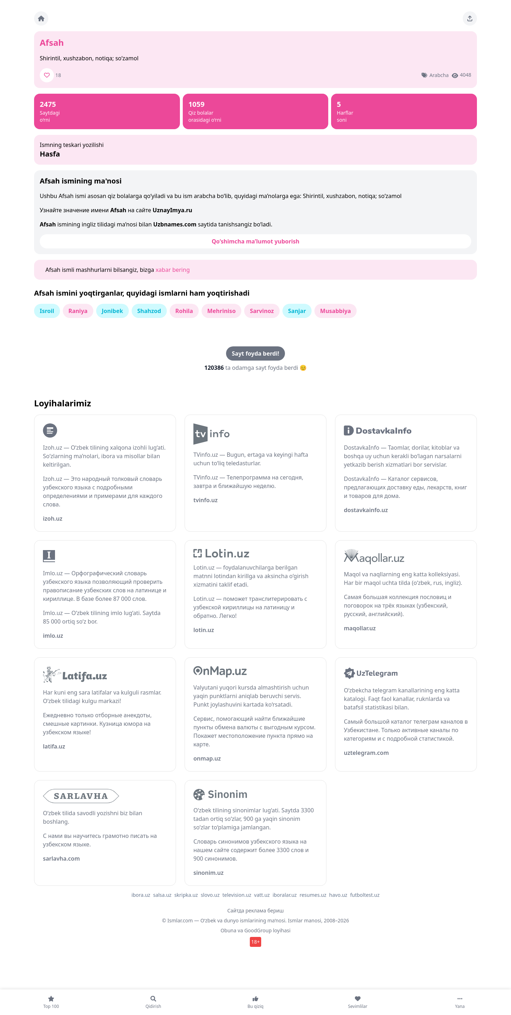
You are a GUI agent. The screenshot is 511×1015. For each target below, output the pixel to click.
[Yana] (460, 1002)
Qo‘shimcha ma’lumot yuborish (255, 241)
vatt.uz (262, 894)
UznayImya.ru (172, 210)
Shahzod (149, 311)
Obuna (228, 930)
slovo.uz (210, 894)
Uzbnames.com (175, 224)
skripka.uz (186, 894)
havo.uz (338, 894)
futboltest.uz (365, 894)
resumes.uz (313, 894)
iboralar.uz (285, 894)
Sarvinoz (262, 311)
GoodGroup (257, 930)
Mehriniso (221, 311)
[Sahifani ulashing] (470, 18)
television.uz (236, 894)
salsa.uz (162, 894)
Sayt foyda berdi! (255, 353)
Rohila (184, 311)
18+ (255, 941)
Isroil (47, 311)
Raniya (78, 311)
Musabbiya (335, 311)
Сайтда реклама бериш (255, 910)
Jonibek (112, 311)
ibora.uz (140, 894)
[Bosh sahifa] (41, 18)
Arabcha (439, 75)
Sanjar (297, 311)
